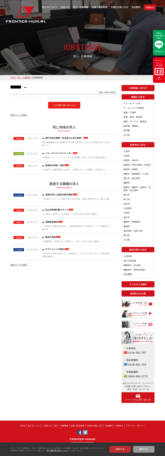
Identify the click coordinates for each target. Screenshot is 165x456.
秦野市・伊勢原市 (131, 221)
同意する (120, 449)
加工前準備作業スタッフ (56, 209)
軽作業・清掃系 (130, 125)
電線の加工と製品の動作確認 (59, 194)
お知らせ (65, 7)
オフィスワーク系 (131, 103)
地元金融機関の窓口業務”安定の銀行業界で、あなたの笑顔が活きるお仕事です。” (76, 144)
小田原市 (127, 208)
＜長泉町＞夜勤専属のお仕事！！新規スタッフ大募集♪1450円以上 (73, 169)
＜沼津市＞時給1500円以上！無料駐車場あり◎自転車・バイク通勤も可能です (76, 228)
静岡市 (126, 182)
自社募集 (127, 274)
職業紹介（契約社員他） (135, 269)
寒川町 (126, 235)
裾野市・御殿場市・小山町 (136, 173)
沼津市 (126, 155)
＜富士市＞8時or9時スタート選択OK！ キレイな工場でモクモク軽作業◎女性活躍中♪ (76, 255)
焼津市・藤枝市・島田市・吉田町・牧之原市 (137, 189)
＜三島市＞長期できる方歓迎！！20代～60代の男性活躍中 (69, 213)
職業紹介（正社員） (132, 265)
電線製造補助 (51, 221)
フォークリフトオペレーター (59, 153)
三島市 (126, 151)
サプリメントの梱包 (54, 249)
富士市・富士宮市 (131, 178)
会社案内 (136, 7)
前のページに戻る (18, 114)
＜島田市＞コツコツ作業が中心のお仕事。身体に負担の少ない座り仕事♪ (75, 200)
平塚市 (126, 212)
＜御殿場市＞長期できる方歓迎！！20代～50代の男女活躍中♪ (71, 241)
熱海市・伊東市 (130, 169)
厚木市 (126, 217)
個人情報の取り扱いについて (57, 450)
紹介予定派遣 (129, 260)
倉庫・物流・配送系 (132, 116)
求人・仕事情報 (80, 7)
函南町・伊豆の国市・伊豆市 (137, 164)
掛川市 (126, 199)
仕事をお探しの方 (119, 7)
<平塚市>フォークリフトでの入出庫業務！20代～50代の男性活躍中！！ (76, 157)
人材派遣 (127, 256)
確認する (143, 449)
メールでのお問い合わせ (138, 399)
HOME (13, 77)
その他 (126, 134)
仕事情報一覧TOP (138, 88)
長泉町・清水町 (130, 160)
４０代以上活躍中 (138, 284)
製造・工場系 (129, 112)
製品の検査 (50, 236)
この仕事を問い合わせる (64, 105)
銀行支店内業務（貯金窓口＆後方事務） (64, 137)
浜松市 (126, 203)
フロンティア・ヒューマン (18, 16)
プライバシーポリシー (135, 425)
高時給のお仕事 (138, 293)
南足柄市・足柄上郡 (132, 230)
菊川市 (126, 194)
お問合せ (150, 7)
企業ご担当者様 (99, 7)
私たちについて (49, 7)
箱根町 (126, 226)
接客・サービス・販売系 (135, 121)
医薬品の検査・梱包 (54, 165)
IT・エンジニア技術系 (133, 107)
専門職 (126, 130)
